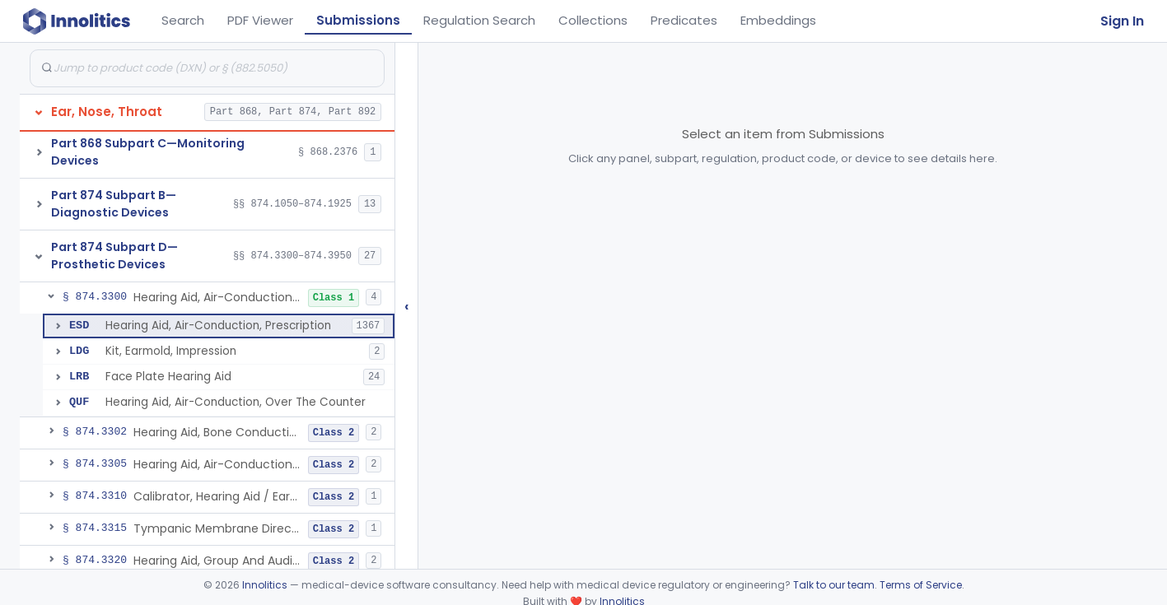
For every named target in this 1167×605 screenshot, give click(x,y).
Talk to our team (834, 585)
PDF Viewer (260, 20)
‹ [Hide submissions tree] (406, 306)
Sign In (1122, 21)
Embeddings (778, 20)
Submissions (358, 20)
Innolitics (264, 585)
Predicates (684, 20)
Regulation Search (479, 20)
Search (182, 20)
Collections (593, 20)
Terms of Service (921, 585)
